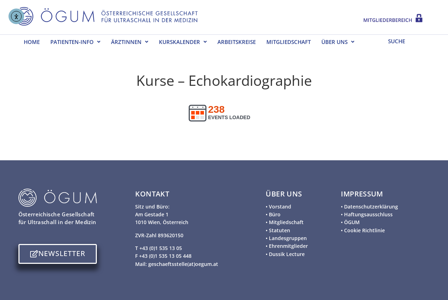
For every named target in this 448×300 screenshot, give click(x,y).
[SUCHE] (406, 41)
